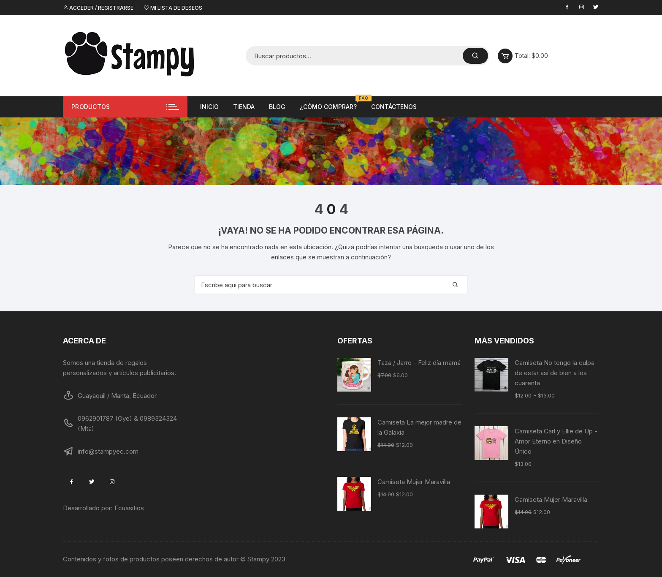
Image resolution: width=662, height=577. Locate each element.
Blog (277, 106)
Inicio (209, 106)
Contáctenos (394, 106)
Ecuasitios (129, 508)
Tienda (244, 106)
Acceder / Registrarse (98, 8)
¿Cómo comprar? (331, 103)
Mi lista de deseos (173, 8)
